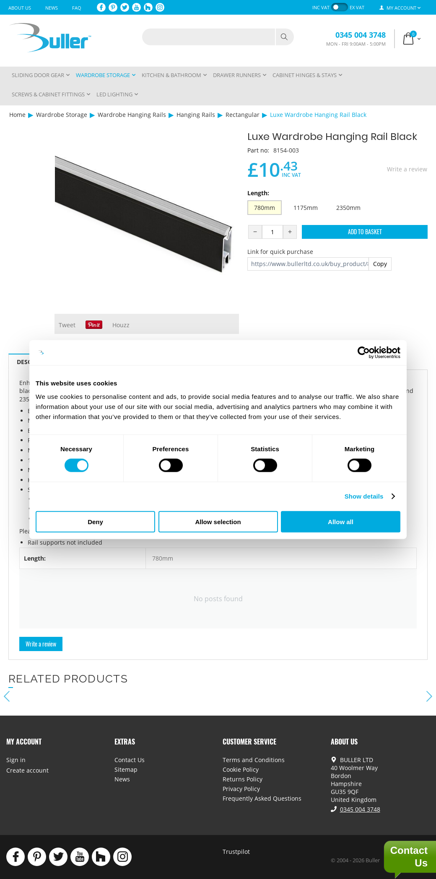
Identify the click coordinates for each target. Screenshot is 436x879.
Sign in (16, 760)
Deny (95, 521)
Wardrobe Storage (61, 115)
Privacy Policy (241, 789)
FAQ (76, 8)
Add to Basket (365, 231)
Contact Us (129, 760)
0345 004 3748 (360, 35)
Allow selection (218, 521)
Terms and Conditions (254, 760)
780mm (264, 208)
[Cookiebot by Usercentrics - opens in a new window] (363, 352)
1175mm (305, 208)
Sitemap (126, 769)
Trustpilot (236, 852)
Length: (258, 193)
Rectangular (243, 115)
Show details (364, 496)
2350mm (348, 208)
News (51, 8)
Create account (27, 770)
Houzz (121, 325)
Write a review (407, 169)
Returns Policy (242, 779)
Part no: (258, 150)
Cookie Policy (241, 769)
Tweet (67, 325)
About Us (19, 8)
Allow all (340, 521)
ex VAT (357, 7)
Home (17, 115)
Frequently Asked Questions (262, 798)
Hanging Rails (195, 115)
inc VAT (321, 7)
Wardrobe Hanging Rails (132, 115)
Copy (380, 264)
